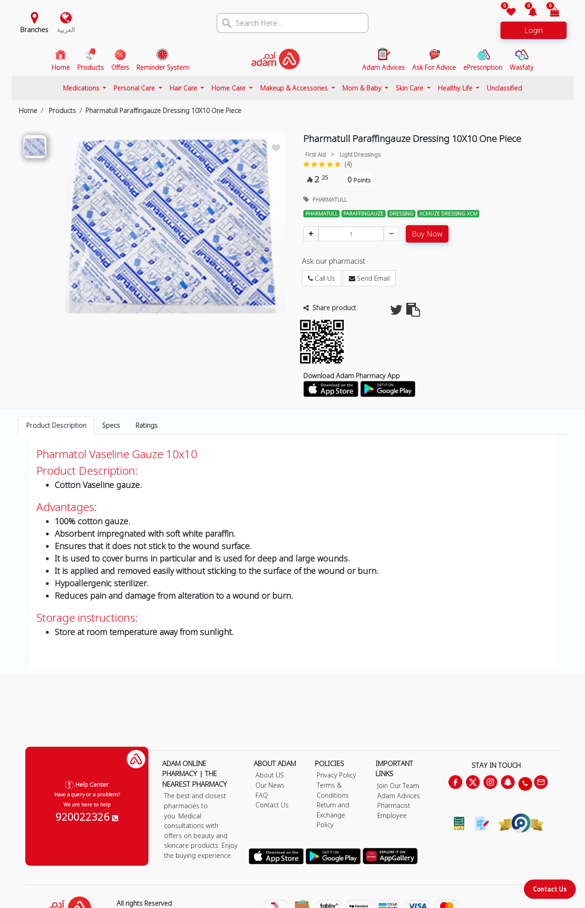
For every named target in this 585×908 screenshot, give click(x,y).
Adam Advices (398, 795)
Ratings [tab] (147, 425)
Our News (270, 785)
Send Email (369, 278)
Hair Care (184, 88)
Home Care (229, 88)
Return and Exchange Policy (333, 814)
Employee (392, 815)
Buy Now (427, 234)
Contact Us (550, 889)
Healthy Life (456, 88)
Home (28, 110)
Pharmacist (393, 805)
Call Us (321, 278)
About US (270, 775)
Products (61, 110)
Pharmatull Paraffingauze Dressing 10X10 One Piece (163, 110)
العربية (66, 29)
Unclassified (504, 88)
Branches (34, 29)
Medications (82, 88)
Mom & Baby (362, 88)
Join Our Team (398, 785)
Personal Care (135, 88)
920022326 (87, 816)
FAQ (262, 795)
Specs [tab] (111, 425)
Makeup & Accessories (294, 88)
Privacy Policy (336, 775)
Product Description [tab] (56, 425)
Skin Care (410, 88)
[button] (527, 12)
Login (533, 30)
